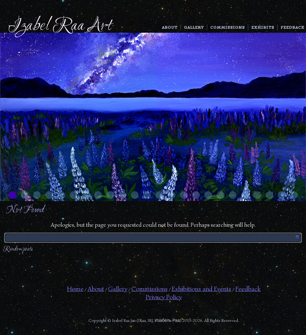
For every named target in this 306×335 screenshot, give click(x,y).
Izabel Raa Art (60, 26)
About (169, 27)
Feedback (292, 27)
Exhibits (262, 27)
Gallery (194, 27)
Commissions (227, 27)
